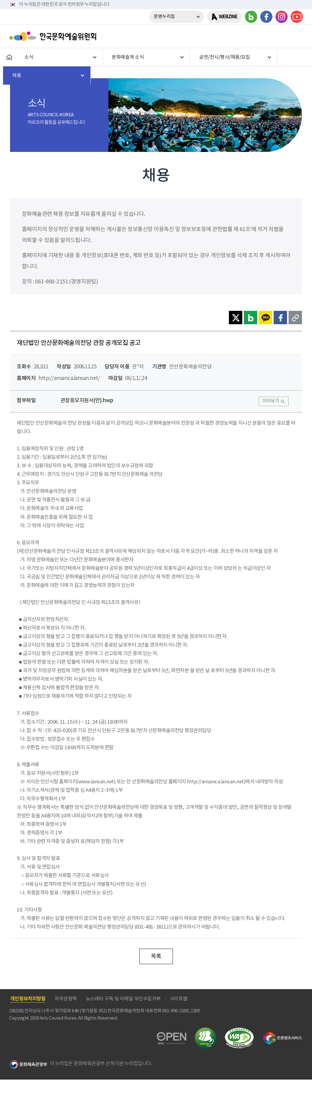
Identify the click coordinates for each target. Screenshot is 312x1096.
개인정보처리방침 (27, 999)
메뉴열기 (296, 36)
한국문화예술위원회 (54, 36)
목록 (156, 956)
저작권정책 (65, 999)
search (280, 36)
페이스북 (266, 17)
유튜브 (297, 17)
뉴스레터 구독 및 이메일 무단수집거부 (123, 999)
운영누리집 (164, 16)
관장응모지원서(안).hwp (87, 401)
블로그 (251, 17)
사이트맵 (179, 999)
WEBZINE (228, 16)
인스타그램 (281, 17)
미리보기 (270, 401)
